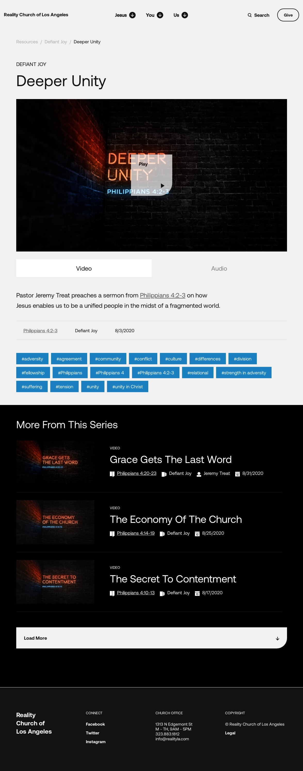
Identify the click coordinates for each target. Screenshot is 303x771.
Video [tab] (84, 268)
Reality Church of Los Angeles (36, 14)
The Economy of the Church (176, 519)
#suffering (32, 396)
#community (108, 368)
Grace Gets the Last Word (171, 459)
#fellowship (33, 382)
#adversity (32, 368)
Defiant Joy (56, 41)
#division (242, 368)
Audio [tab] (219, 268)
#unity (93, 396)
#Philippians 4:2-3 (155, 382)
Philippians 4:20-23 (137, 473)
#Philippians (70, 382)
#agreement (69, 368)
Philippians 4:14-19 (136, 533)
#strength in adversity (244, 382)
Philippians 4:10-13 (136, 592)
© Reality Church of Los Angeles (254, 723)
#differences (207, 368)
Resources (27, 41)
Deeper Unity (87, 41)
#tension (64, 396)
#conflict (143, 368)
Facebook (95, 723)
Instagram (95, 741)
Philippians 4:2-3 (162, 295)
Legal (230, 732)
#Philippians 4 (110, 382)
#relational (197, 382)
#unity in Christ (127, 396)
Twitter (92, 732)
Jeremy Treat (217, 473)
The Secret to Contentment (173, 578)
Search (261, 15)
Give (288, 14)
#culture (173, 368)
